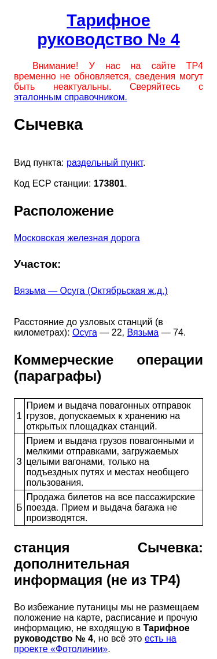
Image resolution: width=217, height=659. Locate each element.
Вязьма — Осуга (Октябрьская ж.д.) (91, 291)
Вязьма (143, 332)
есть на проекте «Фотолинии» (95, 643)
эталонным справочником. (70, 97)
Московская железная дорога (77, 238)
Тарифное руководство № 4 (108, 30)
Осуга (84, 332)
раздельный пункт (105, 163)
